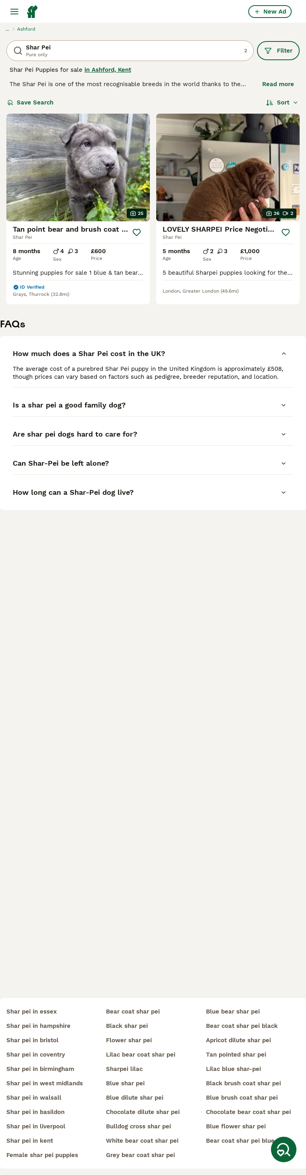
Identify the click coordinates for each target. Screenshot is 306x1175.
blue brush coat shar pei (242, 1097)
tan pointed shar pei (236, 1054)
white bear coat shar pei (142, 1140)
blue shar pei (125, 1083)
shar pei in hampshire (38, 1025)
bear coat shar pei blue (240, 1140)
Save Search (30, 102)
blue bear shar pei (233, 1011)
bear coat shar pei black (242, 1025)
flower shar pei (129, 1040)
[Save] (136, 232)
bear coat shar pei (133, 1011)
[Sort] (282, 102)
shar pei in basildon (35, 1112)
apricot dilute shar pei (238, 1040)
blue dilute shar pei (134, 1097)
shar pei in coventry (35, 1054)
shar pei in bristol (32, 1040)
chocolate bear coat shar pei (248, 1112)
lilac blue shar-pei (233, 1069)
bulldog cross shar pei (138, 1126)
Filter (278, 51)
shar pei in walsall (33, 1097)
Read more (278, 84)
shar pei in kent (29, 1140)
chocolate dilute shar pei (143, 1112)
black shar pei (127, 1025)
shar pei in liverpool (35, 1126)
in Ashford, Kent (107, 69)
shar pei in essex (31, 1011)
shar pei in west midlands (44, 1083)
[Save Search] (283, 1149)
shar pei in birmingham (40, 1069)
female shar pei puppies (42, 1155)
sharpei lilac (124, 1069)
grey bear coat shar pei (140, 1155)
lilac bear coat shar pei (140, 1054)
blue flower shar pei (236, 1126)
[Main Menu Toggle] (14, 12)
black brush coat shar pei (243, 1083)
